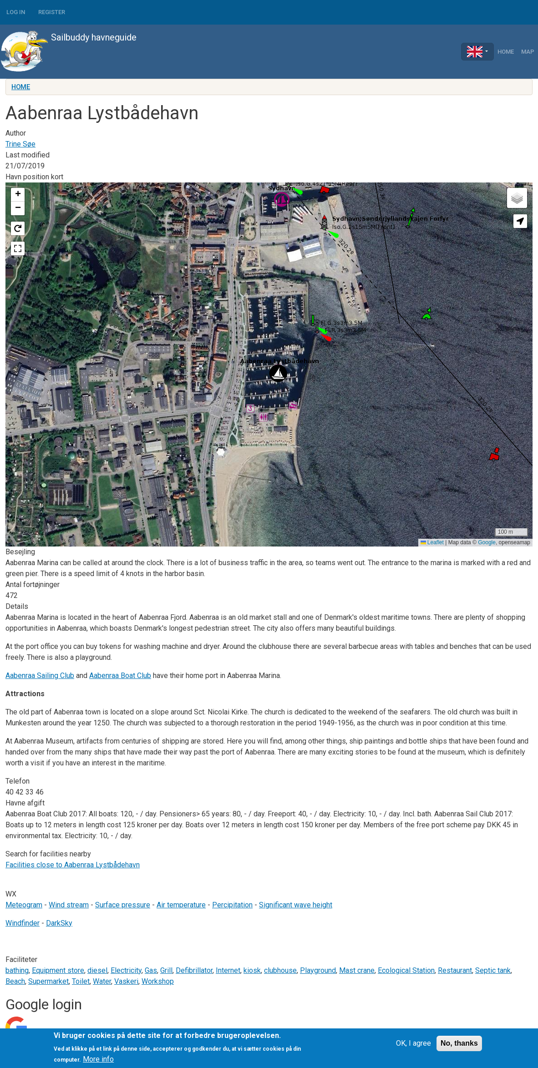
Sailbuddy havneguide (68, 51)
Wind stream (69, 905)
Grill (166, 970)
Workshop (158, 981)
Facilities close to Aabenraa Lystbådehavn (72, 864)
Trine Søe (20, 144)
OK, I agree (413, 1043)
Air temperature (181, 905)
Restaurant (455, 970)
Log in (15, 12)
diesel (97, 970)
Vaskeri (126, 981)
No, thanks (459, 1043)
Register (51, 12)
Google (487, 542)
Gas (151, 970)
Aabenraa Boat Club (120, 675)
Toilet (81, 981)
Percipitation (232, 905)
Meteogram (23, 905)
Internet (228, 970)
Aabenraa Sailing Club (39, 675)
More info (98, 1059)
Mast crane (357, 970)
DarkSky (59, 923)
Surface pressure (122, 905)
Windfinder (22, 923)
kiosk (252, 970)
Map (527, 51)
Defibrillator (194, 970)
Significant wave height (295, 905)
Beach (15, 981)
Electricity (126, 970)
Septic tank (493, 970)
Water (102, 981)
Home (505, 51)
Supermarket (48, 981)
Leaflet (432, 542)
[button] (278, 373)
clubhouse (280, 970)
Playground (318, 970)
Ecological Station (406, 970)
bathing (17, 970)
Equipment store (58, 970)
